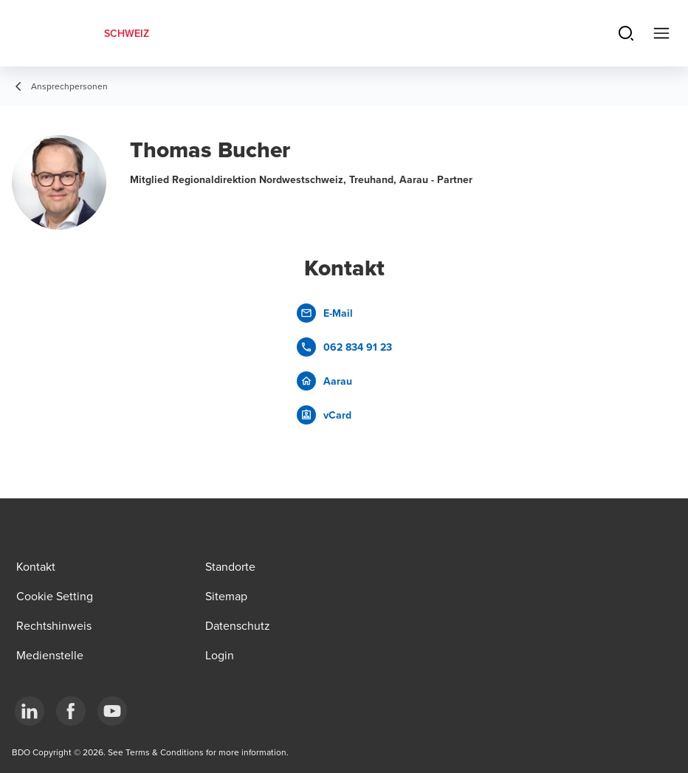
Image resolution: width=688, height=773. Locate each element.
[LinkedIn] (29, 711)
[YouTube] (112, 711)
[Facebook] (71, 711)
